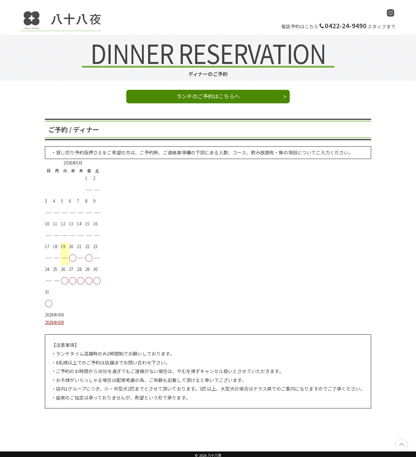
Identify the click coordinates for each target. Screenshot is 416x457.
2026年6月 (54, 322)
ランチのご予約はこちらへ (208, 96)
